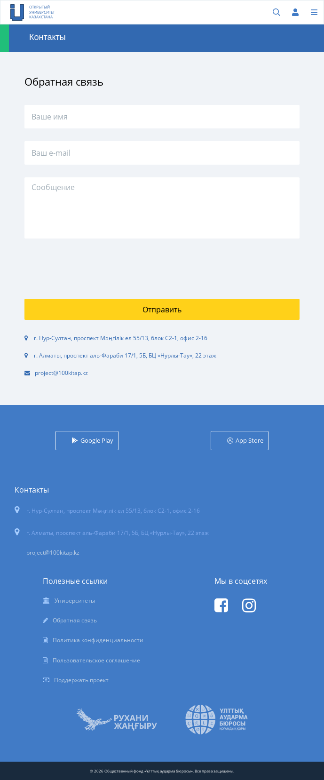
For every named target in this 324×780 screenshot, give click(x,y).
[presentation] (95, 264)
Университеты (75, 601)
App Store (249, 440)
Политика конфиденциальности (98, 640)
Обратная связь (75, 620)
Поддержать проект (81, 680)
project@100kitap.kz (61, 373)
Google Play (96, 440)
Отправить (162, 309)
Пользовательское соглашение (96, 660)
